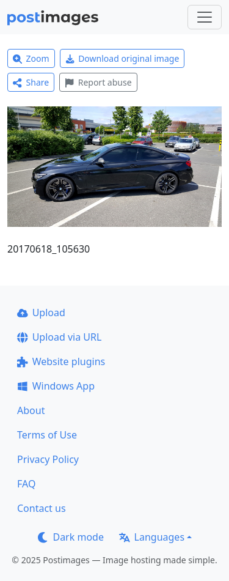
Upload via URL (59, 337)
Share (31, 82)
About (31, 410)
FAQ (26, 483)
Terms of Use (47, 435)
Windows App (56, 386)
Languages (151, 537)
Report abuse (98, 82)
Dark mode (71, 537)
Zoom (31, 58)
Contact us (41, 508)
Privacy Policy (48, 459)
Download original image (122, 58)
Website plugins (61, 361)
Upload (41, 312)
